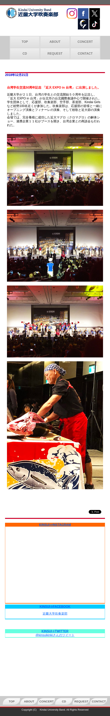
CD (24, 53)
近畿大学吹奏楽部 (55, 613)
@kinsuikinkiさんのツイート (54, 635)
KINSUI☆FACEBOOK (55, 606)
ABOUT (55, 41)
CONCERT (85, 41)
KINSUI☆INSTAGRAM (55, 524)
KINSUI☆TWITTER (54, 631)
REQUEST (54, 53)
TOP (25, 41)
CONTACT (85, 53)
